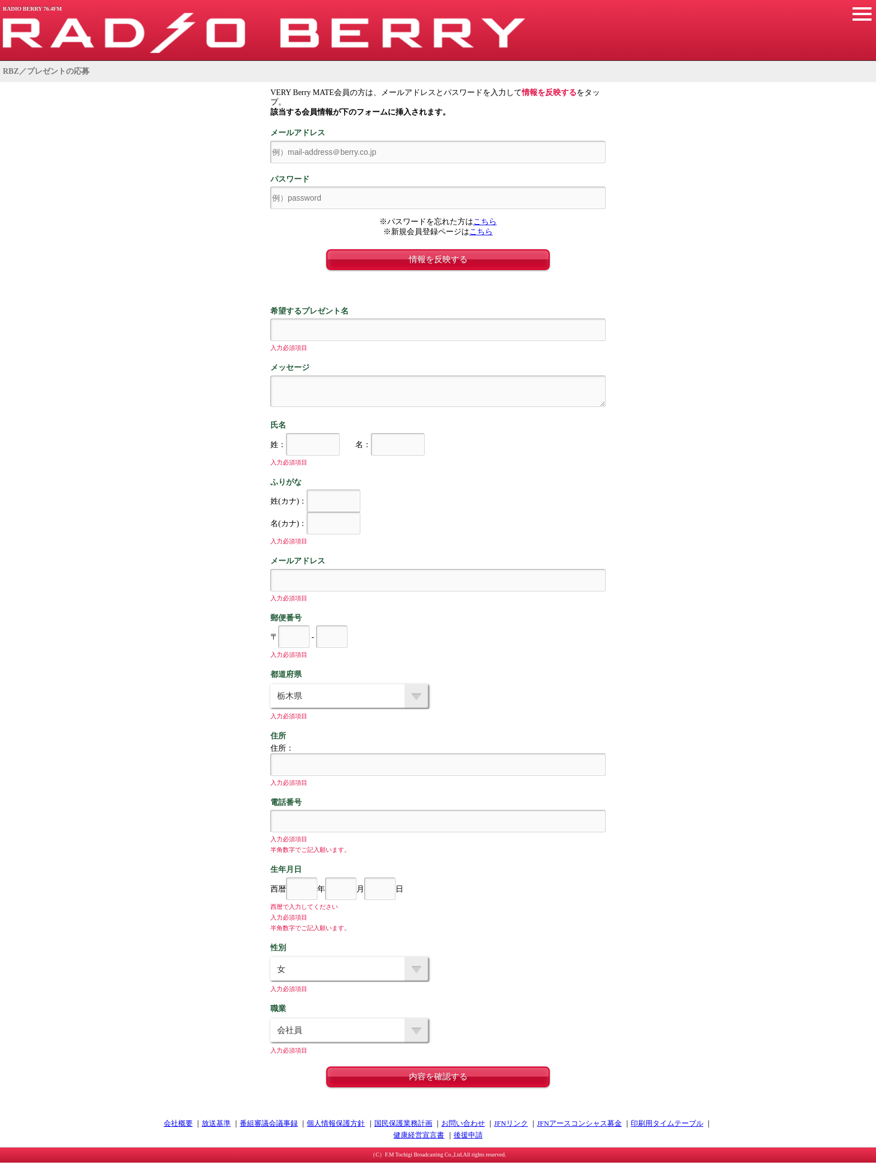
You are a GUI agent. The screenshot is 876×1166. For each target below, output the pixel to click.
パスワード (290, 179)
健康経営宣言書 (418, 1138)
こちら (485, 221)
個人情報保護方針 (336, 1126)
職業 (278, 1012)
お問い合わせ (463, 1126)
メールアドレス (297, 133)
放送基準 (216, 1126)
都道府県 (286, 678)
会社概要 (178, 1126)
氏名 (278, 428)
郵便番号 (286, 621)
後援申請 (468, 1138)
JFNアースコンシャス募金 (579, 1126)
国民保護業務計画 (403, 1126)
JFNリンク (511, 1126)
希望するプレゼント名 (309, 311)
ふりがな (286, 485)
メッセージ (290, 367)
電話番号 (286, 806)
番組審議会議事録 (269, 1126)
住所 (278, 739)
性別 (278, 951)
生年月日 (286, 873)
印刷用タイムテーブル (667, 1126)
